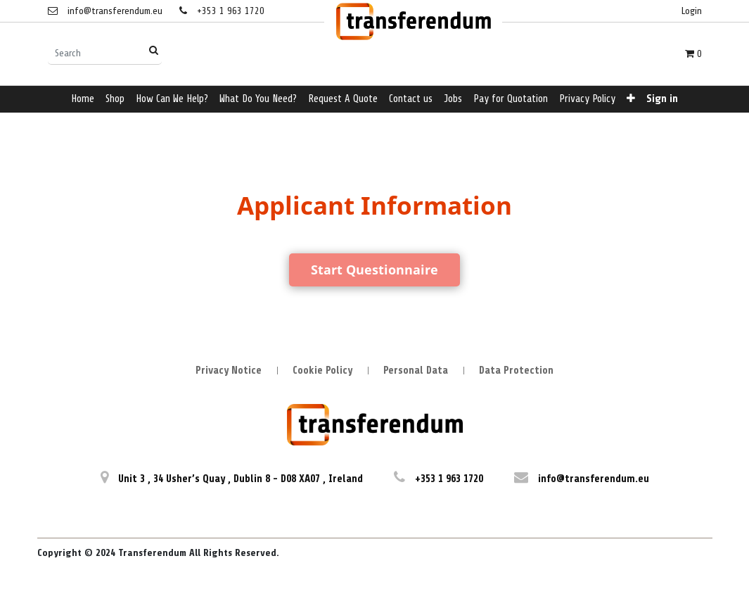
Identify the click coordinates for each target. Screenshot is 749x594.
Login (691, 11)
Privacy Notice (229, 371)
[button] (631, 99)
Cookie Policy (322, 371)
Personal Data (415, 371)
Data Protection (516, 371)
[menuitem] (82, 99)
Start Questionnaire (374, 269)
